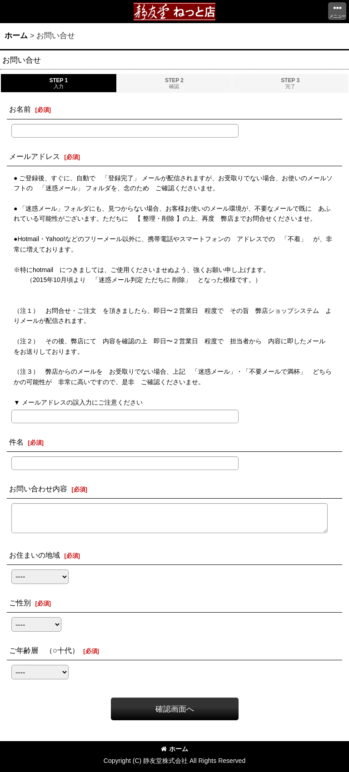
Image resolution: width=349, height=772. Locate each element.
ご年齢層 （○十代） (44, 650)
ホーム (174, 748)
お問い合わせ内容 (38, 489)
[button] (337, 11)
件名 (16, 442)
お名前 (20, 109)
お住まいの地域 (34, 555)
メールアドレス (34, 156)
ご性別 (20, 603)
